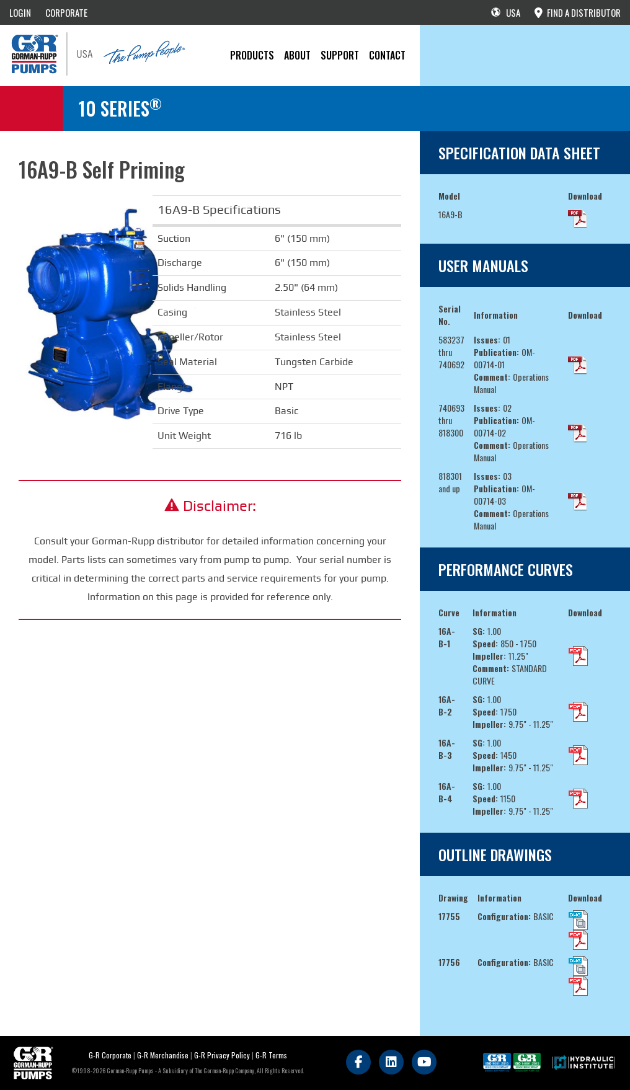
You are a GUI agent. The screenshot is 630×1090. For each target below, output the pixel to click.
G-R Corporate (110, 1055)
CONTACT (387, 55)
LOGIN (20, 12)
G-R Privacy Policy (222, 1055)
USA (505, 12)
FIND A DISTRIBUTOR (578, 12)
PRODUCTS (252, 55)
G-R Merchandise (163, 1055)
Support (340, 55)
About (297, 55)
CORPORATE (66, 12)
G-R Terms (271, 1055)
